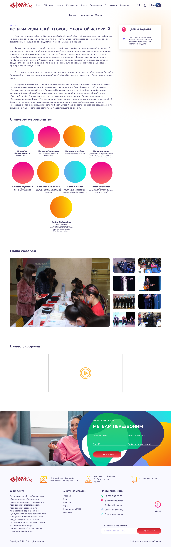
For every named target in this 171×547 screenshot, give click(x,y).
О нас (38, 5)
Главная (73, 15)
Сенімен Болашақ (111, 509)
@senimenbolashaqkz (113, 514)
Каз (153, 5)
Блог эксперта (111, 5)
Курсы (84, 5)
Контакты (124, 5)
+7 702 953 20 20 (148, 479)
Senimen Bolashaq (111, 505)
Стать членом (96, 5)
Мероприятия (72, 5)
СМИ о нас (48, 5)
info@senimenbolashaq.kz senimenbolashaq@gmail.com (63, 479)
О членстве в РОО (72, 508)
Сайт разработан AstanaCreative (145, 541)
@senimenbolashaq (112, 500)
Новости (59, 5)
